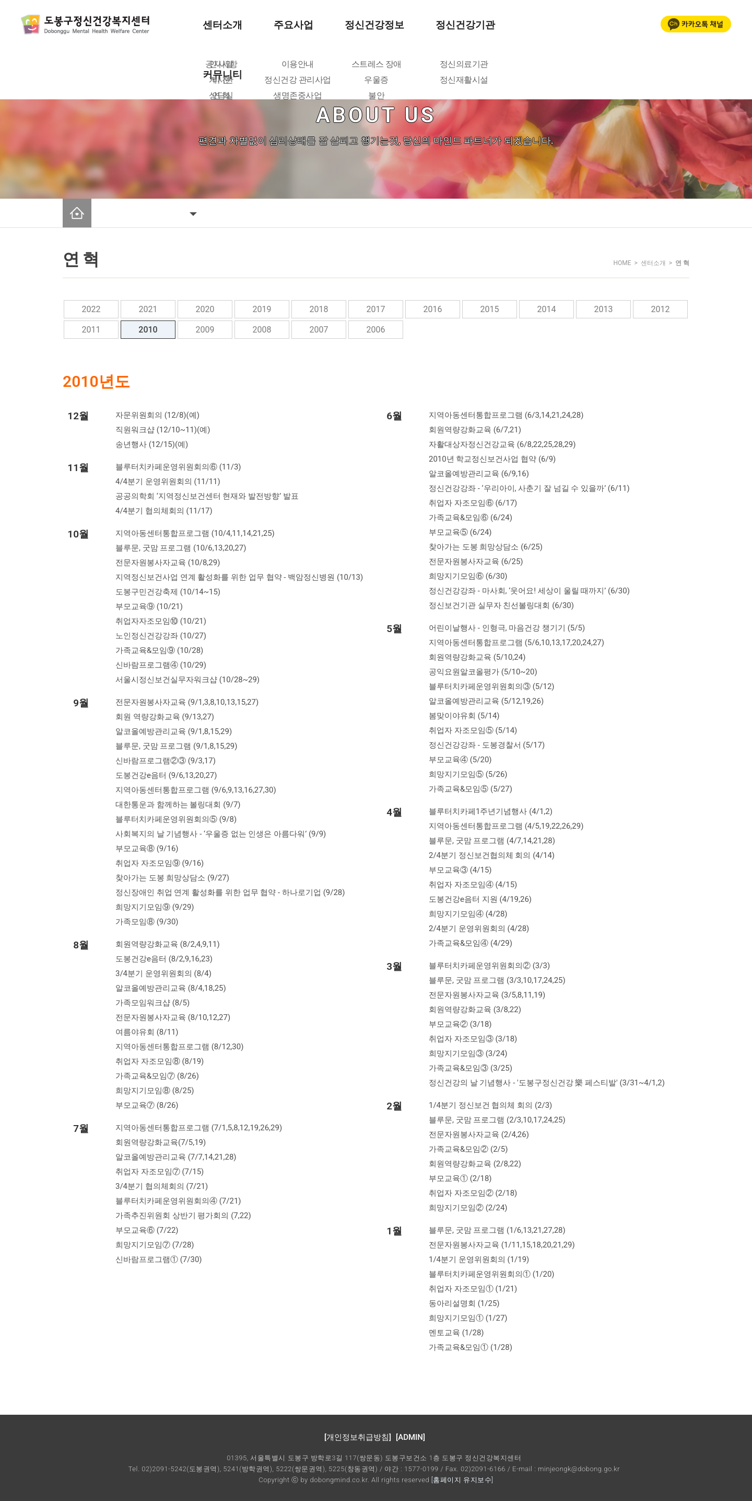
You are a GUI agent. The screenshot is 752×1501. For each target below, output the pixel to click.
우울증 (376, 80)
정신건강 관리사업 (297, 80)
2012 (660, 309)
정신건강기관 (465, 25)
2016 (433, 309)
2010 (147, 330)
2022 (91, 309)
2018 (319, 309)
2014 (546, 309)
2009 (205, 330)
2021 (148, 309)
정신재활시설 (464, 80)
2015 (489, 309)
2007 (319, 330)
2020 (205, 309)
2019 (262, 309)
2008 (262, 330)
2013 (603, 309)
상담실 (221, 95)
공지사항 (221, 64)
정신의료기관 (464, 64)
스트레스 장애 (376, 64)
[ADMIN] (410, 1437)
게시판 (221, 80)
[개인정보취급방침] (357, 1437)
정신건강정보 (374, 25)
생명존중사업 (297, 95)
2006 (376, 330)
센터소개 (222, 25)
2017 (376, 309)
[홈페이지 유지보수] (462, 1480)
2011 (91, 330)
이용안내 (297, 64)
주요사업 (293, 25)
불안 (376, 95)
